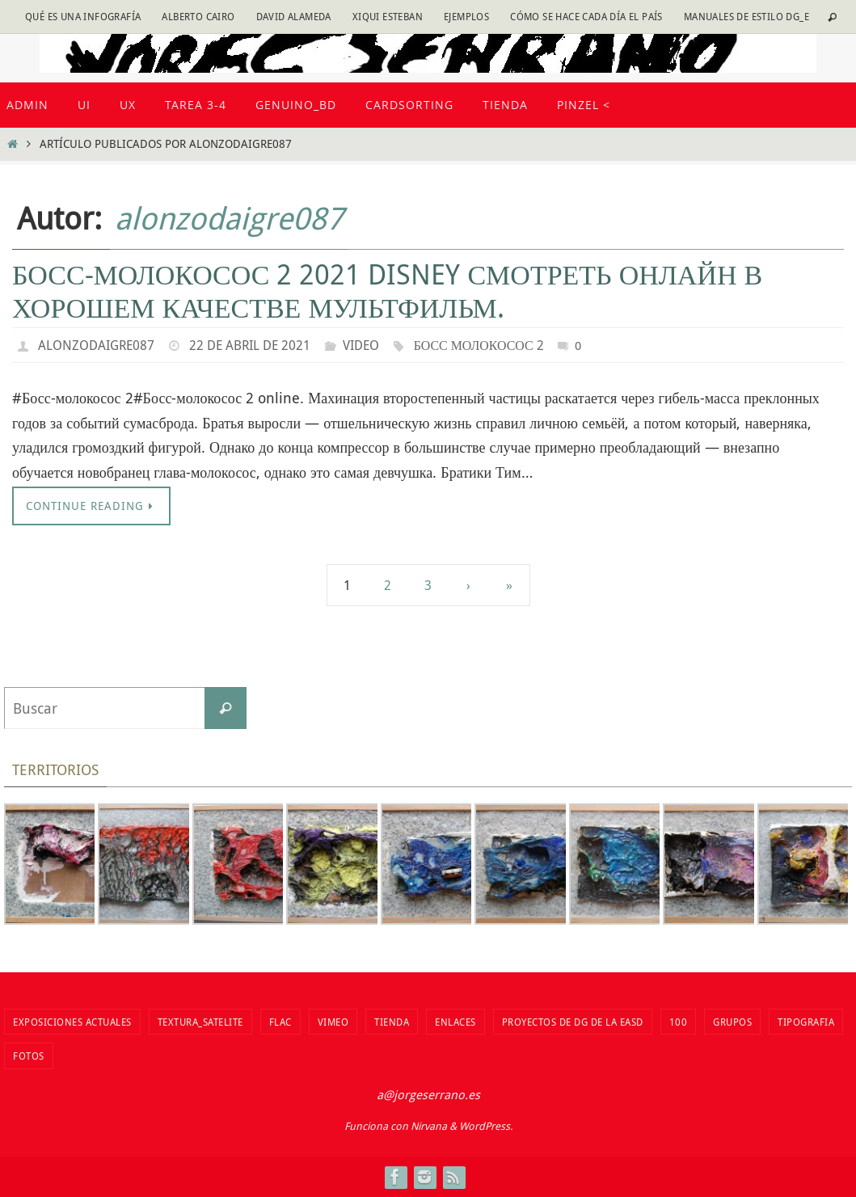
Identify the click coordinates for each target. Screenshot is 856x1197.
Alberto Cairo (198, 16)
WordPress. (485, 1126)
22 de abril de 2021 (249, 345)
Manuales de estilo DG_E (746, 16)
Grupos (732, 1021)
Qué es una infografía (83, 16)
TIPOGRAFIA (806, 1021)
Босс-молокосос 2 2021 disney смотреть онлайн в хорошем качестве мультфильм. (387, 290)
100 (678, 1021)
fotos (28, 1055)
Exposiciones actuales (72, 1021)
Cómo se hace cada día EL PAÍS (586, 16)
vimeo (333, 1021)
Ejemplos (466, 16)
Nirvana (429, 1126)
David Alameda (293, 16)
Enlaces (455, 1021)
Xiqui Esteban (387, 16)
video (361, 345)
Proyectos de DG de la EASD (572, 1021)
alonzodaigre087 (229, 217)
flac (280, 1021)
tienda (391, 1021)
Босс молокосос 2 (479, 345)
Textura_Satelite (200, 1021)
